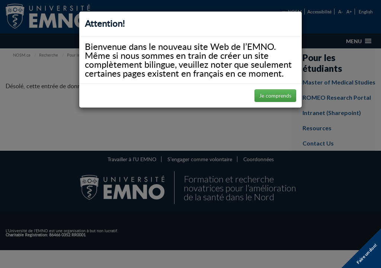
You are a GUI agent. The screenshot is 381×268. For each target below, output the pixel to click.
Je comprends (275, 95)
